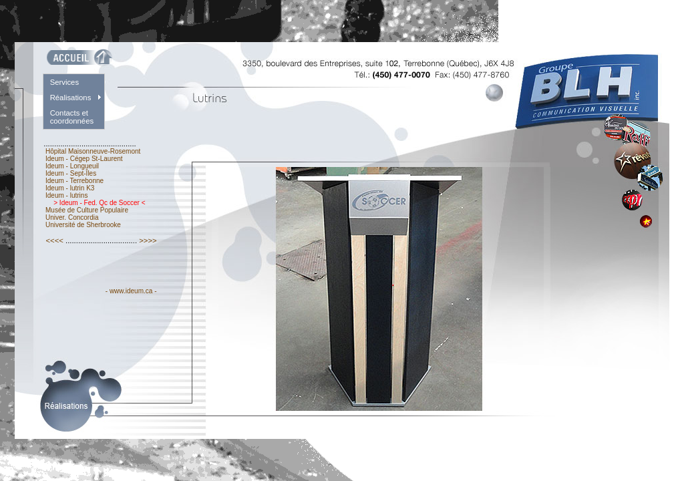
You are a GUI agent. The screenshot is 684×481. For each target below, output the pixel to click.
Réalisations (71, 98)
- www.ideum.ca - (131, 291)
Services (64, 82)
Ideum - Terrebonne (74, 180)
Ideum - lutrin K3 (69, 188)
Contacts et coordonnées (72, 117)
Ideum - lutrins (66, 195)
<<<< (54, 240)
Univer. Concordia (71, 217)
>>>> (148, 240)
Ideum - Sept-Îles (70, 173)
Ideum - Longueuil (72, 166)
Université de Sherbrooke (82, 224)
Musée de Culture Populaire (86, 210)
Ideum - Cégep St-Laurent (83, 158)
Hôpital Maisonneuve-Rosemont (92, 151)
